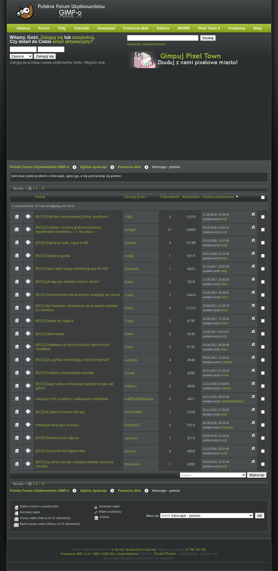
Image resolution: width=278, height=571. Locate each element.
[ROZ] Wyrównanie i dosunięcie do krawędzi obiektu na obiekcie (77, 307)
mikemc (131, 386)
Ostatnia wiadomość (220, 197)
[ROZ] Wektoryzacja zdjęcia (57, 437)
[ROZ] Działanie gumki (53, 255)
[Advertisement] (100, 119)
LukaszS (131, 360)
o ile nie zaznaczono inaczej (133, 549)
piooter (131, 242)
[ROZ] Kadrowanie (50, 333)
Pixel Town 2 (209, 28)
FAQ (62, 28)
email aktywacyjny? (73, 41)
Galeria (163, 28)
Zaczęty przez (135, 197)
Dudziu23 (132, 425)
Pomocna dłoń (136, 28)
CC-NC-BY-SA (195, 549)
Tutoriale (81, 28)
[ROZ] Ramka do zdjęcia (54, 320)
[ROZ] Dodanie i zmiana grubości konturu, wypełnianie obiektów (69, 229)
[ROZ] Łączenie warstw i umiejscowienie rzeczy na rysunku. (74, 464)
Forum (44, 28)
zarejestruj (83, 37)
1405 (129, 217)
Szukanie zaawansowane (146, 44)
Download (106, 28)
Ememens (132, 464)
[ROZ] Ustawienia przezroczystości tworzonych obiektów (73, 346)
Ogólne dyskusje (93, 167)
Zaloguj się (52, 37)
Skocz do (152, 515)
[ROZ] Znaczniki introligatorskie (60, 450)
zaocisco (132, 438)
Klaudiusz (227, 427)
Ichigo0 (130, 229)
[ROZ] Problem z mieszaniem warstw (64, 372)
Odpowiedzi (170, 197)
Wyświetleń (191, 197)
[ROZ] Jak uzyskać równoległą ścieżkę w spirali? (72, 359)
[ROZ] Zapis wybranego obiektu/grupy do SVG (72, 268)
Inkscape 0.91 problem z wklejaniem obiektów (72, 399)
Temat (40, 197)
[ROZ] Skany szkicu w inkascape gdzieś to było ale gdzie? (74, 386)
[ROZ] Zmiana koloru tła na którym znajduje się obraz (78, 294)
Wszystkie (85, 232)
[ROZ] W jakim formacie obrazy (60, 412)
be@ (224, 219)
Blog (258, 28)
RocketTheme (165, 553)
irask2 (129, 255)
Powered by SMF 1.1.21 (76, 553)
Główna (23, 28)
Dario (129, 282)
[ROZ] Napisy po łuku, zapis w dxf (62, 242)
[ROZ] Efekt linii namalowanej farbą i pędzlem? (72, 216)
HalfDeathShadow (139, 399)
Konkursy (236, 28)
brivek (130, 373)
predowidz (133, 412)
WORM (184, 28)
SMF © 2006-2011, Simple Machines (116, 553)
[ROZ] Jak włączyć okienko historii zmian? (68, 281)
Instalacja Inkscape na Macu (57, 425)
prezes (130, 451)
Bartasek (132, 268)
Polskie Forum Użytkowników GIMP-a (39, 167)
